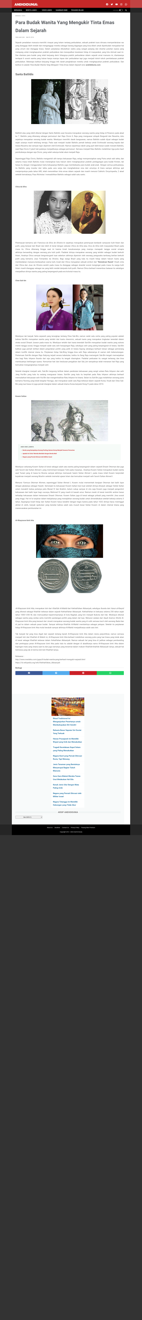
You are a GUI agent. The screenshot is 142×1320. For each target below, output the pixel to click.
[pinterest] (62, 774)
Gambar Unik (63, 7)
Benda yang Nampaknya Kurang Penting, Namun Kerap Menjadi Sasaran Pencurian (49, 513)
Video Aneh (48, 7)
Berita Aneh (32, 7)
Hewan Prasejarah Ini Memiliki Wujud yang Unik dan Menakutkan (111, 60)
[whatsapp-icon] (124, 2)
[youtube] (115, 2)
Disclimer (57, 795)
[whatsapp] (80, 774)
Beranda (19, 7)
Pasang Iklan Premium (88, 795)
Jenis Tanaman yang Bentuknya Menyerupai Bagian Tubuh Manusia (111, 89)
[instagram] (120, 2)
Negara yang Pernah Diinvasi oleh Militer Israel (37, 519)
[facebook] (105, 2)
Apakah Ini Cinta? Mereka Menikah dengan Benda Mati (40, 516)
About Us (50, 795)
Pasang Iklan (78, 7)
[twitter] (110, 2)
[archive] (110, 138)
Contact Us (65, 795)
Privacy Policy (75, 795)
